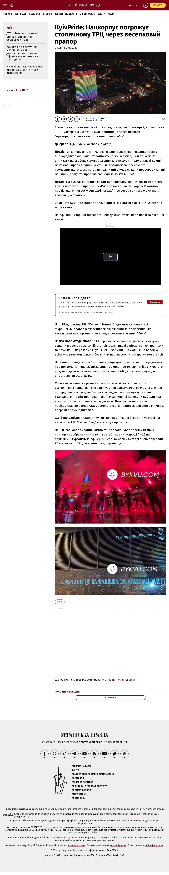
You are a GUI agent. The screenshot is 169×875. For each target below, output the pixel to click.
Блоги (101, 14)
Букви (106, 144)
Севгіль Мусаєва (76, 845)
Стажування (79, 794)
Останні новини (17, 89)
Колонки (34, 14)
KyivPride (76, 144)
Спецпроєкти (87, 14)
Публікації (20, 14)
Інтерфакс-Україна (139, 814)
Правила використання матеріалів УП (93, 774)
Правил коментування (121, 679)
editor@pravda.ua (154, 845)
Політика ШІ (78, 778)
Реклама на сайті (81, 766)
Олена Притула (118, 845)
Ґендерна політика (82, 782)
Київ (59, 602)
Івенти (59, 14)
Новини (7, 14)
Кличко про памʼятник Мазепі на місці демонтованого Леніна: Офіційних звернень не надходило (22, 53)
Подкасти (71, 14)
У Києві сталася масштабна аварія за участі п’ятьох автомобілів (24, 70)
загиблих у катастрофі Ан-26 (124, 434)
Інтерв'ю (47, 14)
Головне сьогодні (67, 691)
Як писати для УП (81, 790)
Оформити (154, 302)
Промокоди (78, 798)
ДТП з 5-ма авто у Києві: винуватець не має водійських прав (22, 36)
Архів (111, 14)
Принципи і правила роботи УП (89, 786)
